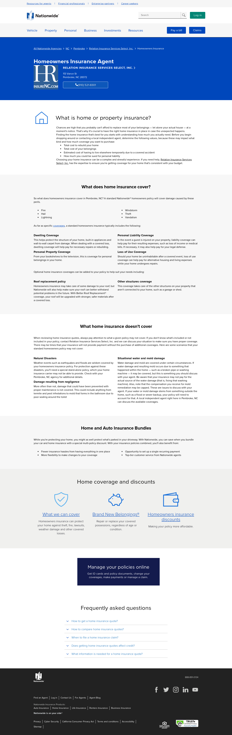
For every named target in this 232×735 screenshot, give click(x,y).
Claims (197, 30)
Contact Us (66, 697)
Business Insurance (121, 708)
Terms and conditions (108, 721)
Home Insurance (60, 708)
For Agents (80, 697)
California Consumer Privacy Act (78, 721)
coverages (59, 225)
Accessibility (128, 721)
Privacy (37, 721)
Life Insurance (79, 708)
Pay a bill (176, 30)
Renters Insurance (98, 708)
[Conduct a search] (159, 15)
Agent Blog (95, 697)
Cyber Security (51, 721)
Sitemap (38, 726)
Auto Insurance (41, 708)
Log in (198, 15)
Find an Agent (41, 697)
